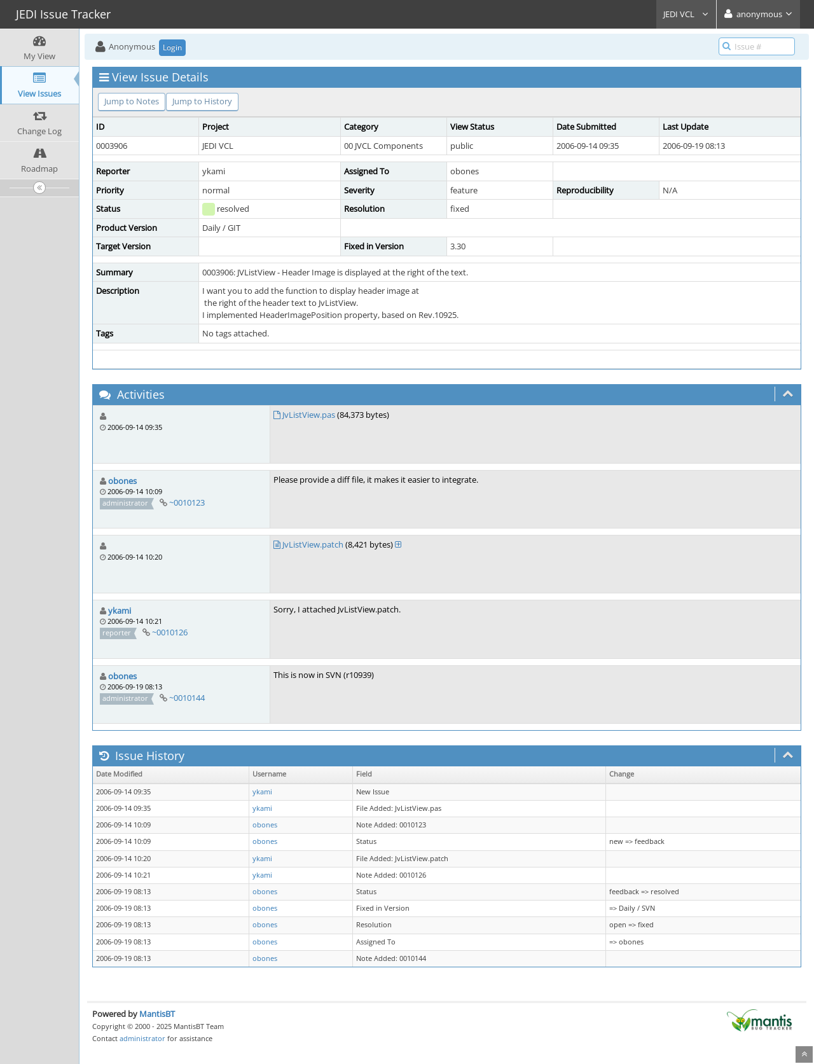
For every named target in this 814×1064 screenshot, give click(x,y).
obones (122, 481)
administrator (142, 1038)
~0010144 (187, 697)
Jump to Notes (131, 101)
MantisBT (157, 1013)
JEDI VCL (686, 14)
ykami (119, 610)
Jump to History (202, 101)
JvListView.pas (308, 414)
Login (172, 47)
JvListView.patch (312, 544)
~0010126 (170, 632)
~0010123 (187, 502)
